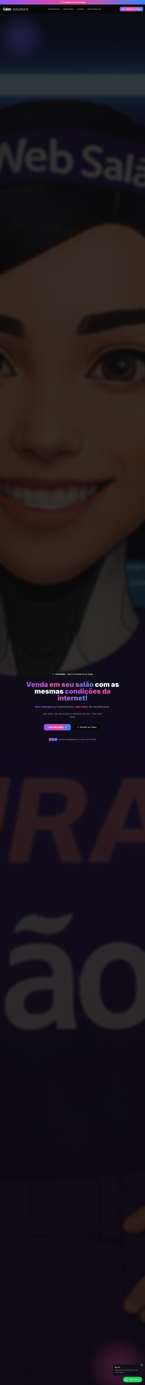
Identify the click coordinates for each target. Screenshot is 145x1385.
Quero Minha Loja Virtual (131, 9)
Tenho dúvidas (54, 9)
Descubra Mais (57, 727)
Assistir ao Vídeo (87, 727)
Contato (80, 9)
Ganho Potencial (94, 9)
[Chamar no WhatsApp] (132, 1379)
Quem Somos (68, 9)
